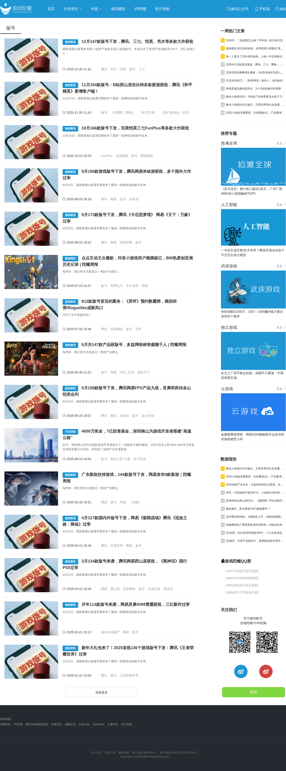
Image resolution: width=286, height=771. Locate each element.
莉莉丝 (124, 415)
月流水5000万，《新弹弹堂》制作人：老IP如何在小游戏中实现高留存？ (256, 80)
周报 (145, 286)
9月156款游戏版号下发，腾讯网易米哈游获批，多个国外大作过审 (127, 174)
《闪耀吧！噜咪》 (122, 112)
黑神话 (168, 589)
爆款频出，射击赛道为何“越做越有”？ (248, 508)
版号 (132, 69)
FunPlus (106, 156)
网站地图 (123, 752)
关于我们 (96, 752)
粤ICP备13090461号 (144, 752)
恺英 (123, 69)
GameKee (98, 724)
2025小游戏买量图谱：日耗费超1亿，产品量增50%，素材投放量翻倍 (256, 112)
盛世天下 (143, 372)
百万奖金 (139, 459)
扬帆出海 (70, 724)
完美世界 (116, 545)
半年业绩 (132, 286)
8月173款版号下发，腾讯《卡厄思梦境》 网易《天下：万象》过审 (127, 218)
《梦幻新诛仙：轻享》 (176, 112)
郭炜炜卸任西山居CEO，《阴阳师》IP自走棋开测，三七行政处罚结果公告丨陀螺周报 (256, 500)
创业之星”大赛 (120, 459)
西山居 (115, 589)
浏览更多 (101, 692)
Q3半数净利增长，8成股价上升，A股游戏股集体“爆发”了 (256, 516)
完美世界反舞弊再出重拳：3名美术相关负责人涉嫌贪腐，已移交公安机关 (256, 72)
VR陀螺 (18, 724)
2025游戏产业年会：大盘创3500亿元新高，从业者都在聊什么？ (256, 484)
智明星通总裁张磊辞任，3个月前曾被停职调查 (253, 88)
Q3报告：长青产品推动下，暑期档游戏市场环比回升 (256, 540)
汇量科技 (112, 724)
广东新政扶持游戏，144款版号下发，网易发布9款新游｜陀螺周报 (127, 477)
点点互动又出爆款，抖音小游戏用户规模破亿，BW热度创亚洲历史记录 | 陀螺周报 (128, 261)
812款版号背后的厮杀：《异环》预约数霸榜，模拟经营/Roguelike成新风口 (120, 304)
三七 (142, 69)
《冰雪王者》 (148, 112)
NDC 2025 (127, 372)
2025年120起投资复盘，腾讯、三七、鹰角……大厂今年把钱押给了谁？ (256, 64)
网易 (113, 199)
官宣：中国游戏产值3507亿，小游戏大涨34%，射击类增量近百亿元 (256, 492)
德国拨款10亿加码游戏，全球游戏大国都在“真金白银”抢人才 (256, 48)
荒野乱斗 (116, 286)
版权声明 (110, 752)
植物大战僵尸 (110, 632)
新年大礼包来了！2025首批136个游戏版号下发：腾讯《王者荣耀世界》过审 (128, 651)
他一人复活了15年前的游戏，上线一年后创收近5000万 (256, 56)
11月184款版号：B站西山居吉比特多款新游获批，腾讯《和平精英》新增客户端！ (127, 88)
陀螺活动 (56, 724)
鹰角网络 (147, 156)
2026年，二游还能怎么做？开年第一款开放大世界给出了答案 (256, 40)
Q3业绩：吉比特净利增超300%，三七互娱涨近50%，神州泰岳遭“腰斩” (256, 532)
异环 (138, 329)
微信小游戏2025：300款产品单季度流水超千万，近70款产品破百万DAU (256, 96)
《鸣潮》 (135, 502)
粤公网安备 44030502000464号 (178, 752)
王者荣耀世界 (129, 675)
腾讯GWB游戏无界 (37, 724)
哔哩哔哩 (126, 242)
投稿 (253, 692)
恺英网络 (122, 156)
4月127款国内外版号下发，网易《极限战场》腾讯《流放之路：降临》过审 (125, 521)
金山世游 (148, 415)
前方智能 (126, 724)
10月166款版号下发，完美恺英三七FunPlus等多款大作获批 (126, 128)
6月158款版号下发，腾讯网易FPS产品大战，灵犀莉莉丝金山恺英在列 (127, 391)
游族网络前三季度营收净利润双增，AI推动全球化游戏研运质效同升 (256, 524)
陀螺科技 (5, 724)
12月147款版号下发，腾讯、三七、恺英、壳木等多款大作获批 (128, 42)
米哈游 (134, 199)
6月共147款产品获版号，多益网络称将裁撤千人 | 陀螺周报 (124, 345)
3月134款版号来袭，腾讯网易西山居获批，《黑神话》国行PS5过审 (125, 564)
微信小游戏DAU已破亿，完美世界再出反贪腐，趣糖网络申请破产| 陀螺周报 (256, 104)
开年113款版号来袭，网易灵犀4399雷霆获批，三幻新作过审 (126, 605)
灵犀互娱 (154, 589)
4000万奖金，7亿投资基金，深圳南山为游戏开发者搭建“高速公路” (127, 434)
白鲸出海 (84, 724)
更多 (281, 143)
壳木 (113, 69)
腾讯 (104, 69)
